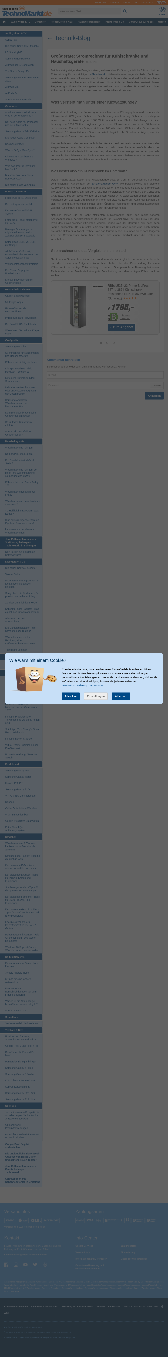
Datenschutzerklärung (75, 685)
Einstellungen (96, 696)
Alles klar (71, 696)
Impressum (96, 685)
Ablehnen (121, 696)
